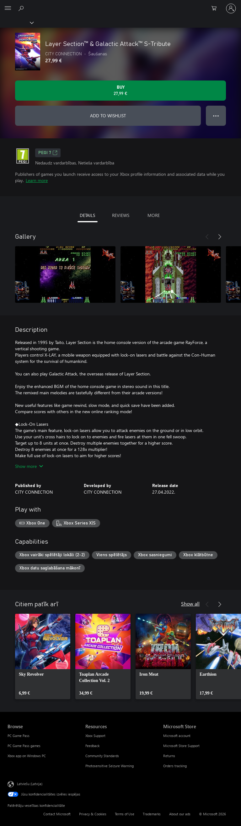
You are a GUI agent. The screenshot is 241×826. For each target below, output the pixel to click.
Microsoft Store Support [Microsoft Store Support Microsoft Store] (181, 746)
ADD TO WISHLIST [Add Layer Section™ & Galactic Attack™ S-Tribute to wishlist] (108, 116)
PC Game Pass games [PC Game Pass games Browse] (24, 746)
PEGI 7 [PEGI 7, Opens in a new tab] (47, 152)
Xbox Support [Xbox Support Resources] (95, 736)
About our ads (179, 814)
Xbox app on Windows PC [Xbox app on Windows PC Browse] (27, 756)
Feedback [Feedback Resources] (92, 746)
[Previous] (207, 236)
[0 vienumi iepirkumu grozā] (215, 8)
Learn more (37, 180)
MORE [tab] (153, 215)
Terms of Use (124, 814)
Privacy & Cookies (92, 814)
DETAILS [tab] (87, 215)
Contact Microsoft (57, 814)
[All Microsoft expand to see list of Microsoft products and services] (7, 8)
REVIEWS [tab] (120, 215)
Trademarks (152, 814)
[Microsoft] (120, 4)
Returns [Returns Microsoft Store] (169, 756)
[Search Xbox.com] (22, 8)
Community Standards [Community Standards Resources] (102, 756)
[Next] (219, 236)
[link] (42, 656)
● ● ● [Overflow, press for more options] (216, 115)
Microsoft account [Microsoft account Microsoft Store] (176, 736)
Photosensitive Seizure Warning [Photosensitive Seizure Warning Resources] (109, 766)
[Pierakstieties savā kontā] (230, 8)
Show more (29, 466)
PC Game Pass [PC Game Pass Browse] (18, 736)
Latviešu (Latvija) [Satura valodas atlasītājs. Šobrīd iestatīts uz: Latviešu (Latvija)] (29, 784)
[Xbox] (16, 22)
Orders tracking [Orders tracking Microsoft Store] (175, 766)
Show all (190, 603)
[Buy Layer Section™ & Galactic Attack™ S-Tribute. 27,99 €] (120, 90)
